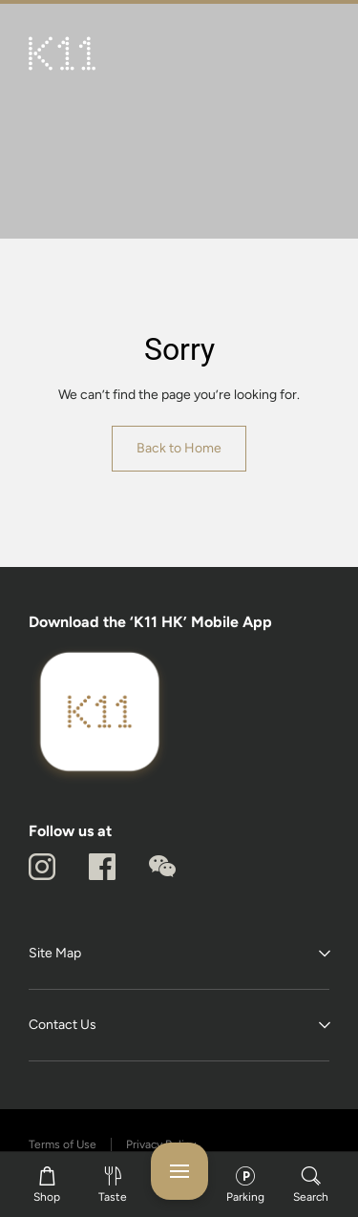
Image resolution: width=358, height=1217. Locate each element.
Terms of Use (62, 1144)
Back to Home (179, 448)
